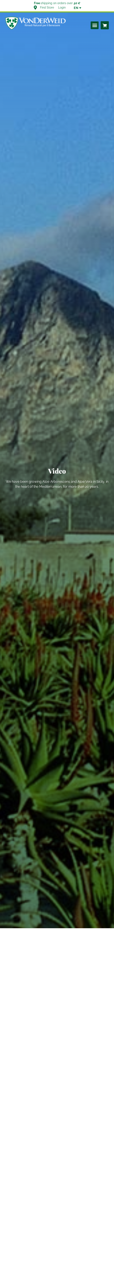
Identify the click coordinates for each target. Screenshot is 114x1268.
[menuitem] (76, 7)
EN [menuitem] (76, 8)
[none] (76, 7)
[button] (95, 25)
